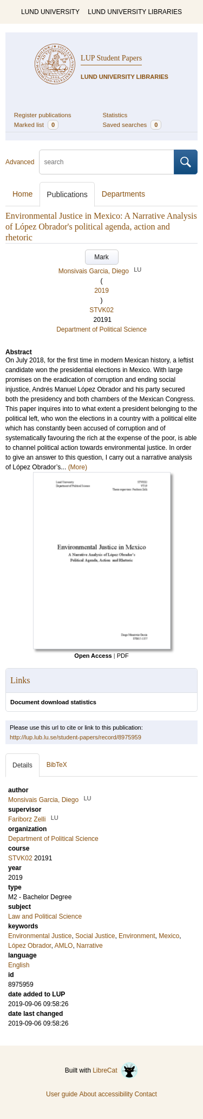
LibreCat (115, 1070)
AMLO (63, 945)
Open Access (93, 655)
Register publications (42, 115)
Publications (67, 194)
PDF (123, 655)
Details (22, 765)
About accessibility (106, 1094)
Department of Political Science (101, 329)
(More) (77, 467)
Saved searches (132, 125)
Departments (123, 194)
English (18, 965)
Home (22, 194)
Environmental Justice (39, 936)
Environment (137, 936)
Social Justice (95, 936)
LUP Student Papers (111, 58)
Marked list (36, 125)
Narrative (89, 945)
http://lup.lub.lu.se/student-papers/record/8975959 (75, 737)
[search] (106, 162)
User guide (61, 1094)
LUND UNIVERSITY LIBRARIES (135, 12)
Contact (146, 1094)
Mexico (169, 936)
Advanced (19, 162)
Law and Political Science (45, 916)
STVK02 (101, 310)
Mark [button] (101, 257)
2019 (101, 290)
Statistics (115, 115)
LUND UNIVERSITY (50, 12)
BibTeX (57, 765)
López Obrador (29, 945)
